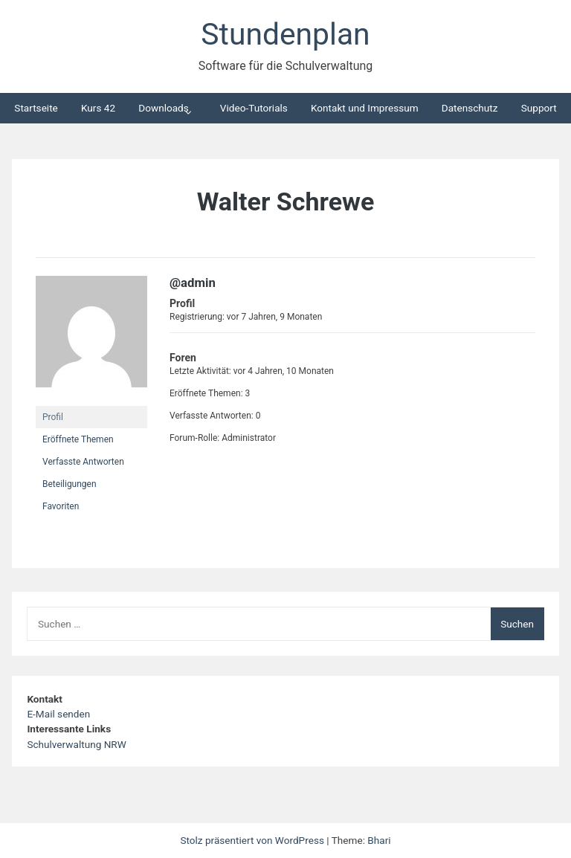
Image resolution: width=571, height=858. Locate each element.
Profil (52, 417)
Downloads (163, 108)
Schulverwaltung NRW (76, 744)
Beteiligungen (69, 484)
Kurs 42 (98, 108)
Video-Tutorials (254, 108)
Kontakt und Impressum (365, 108)
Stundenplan (285, 34)
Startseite (35, 108)
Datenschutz (470, 108)
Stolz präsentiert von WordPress (253, 840)
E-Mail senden (58, 714)
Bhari (378, 840)
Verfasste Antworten (83, 462)
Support (539, 108)
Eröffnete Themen (78, 439)
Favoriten (60, 506)
